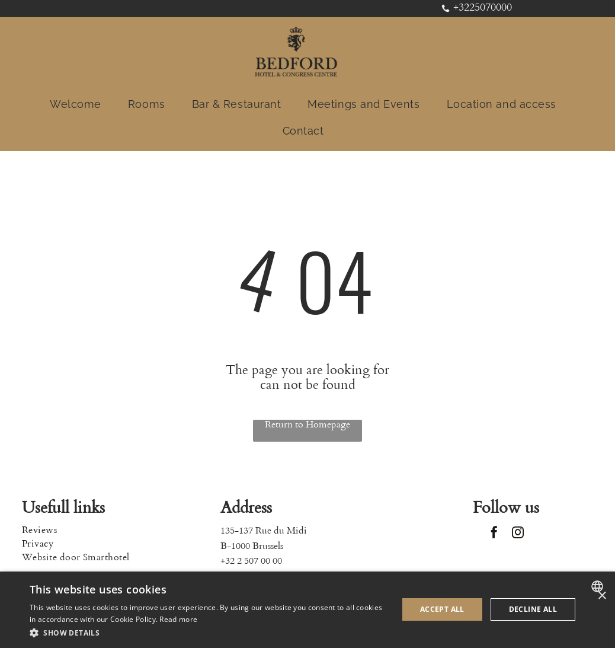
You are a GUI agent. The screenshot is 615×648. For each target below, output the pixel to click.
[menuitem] (80, 104)
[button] (208, 632)
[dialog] (307, 610)
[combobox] (598, 586)
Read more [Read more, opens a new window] (178, 619)
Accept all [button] (442, 609)
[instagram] (518, 533)
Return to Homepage (307, 425)
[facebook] (494, 533)
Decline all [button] (533, 609)
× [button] (601, 596)
